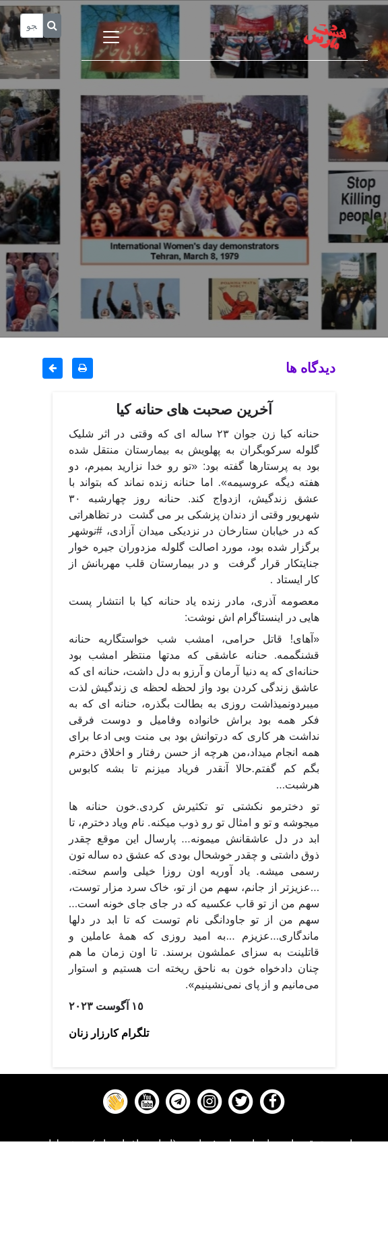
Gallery (194, 1195)
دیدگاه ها (310, 367)
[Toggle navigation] (111, 37)
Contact (194, 1212)
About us (194, 1229)
